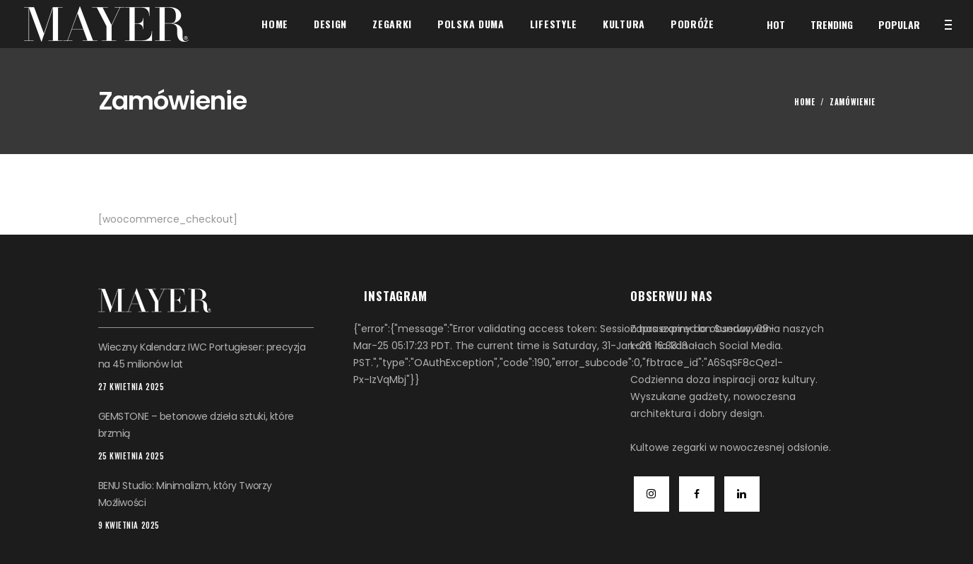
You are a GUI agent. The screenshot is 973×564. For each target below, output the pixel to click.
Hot (776, 24)
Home (804, 101)
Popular (899, 24)
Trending (831, 24)
